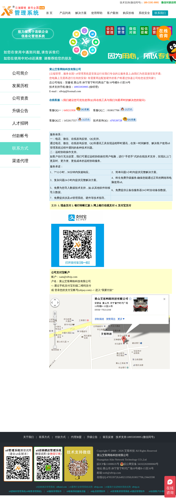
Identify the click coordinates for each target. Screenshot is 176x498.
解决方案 (81, 12)
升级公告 (92, 437)
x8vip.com (98, 487)
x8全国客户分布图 (157, 491)
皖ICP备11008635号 (108, 464)
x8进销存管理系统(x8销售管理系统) (25, 491)
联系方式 (44, 437)
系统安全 (144, 12)
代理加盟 (76, 437)
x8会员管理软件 (97, 491)
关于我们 (28, 437)
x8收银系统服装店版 (76, 491)
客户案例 (112, 12)
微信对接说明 (168, 2)
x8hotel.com (61, 487)
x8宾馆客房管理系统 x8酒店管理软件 (127, 491)
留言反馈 (108, 437)
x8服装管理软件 (54, 491)
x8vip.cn (135, 487)
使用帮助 (96, 12)
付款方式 (60, 437)
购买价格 (128, 12)
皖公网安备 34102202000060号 (139, 464)
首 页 (49, 12)
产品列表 (65, 12)
